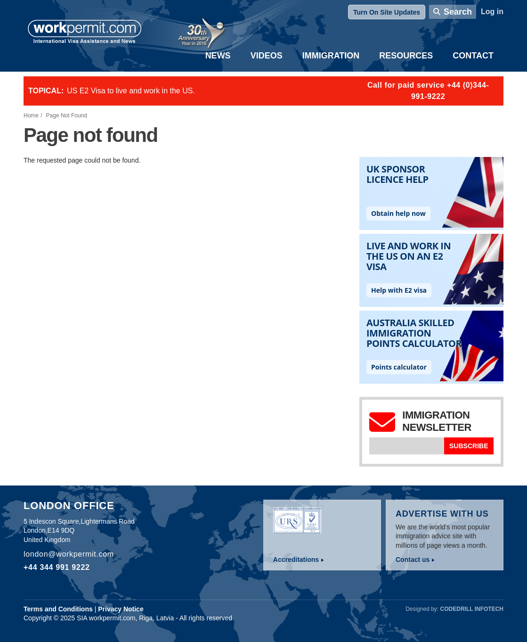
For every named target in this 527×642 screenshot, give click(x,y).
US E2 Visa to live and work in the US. (131, 91)
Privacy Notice (121, 609)
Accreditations (296, 559)
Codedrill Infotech (471, 609)
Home (31, 115)
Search (458, 11)
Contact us (413, 559)
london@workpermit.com (69, 554)
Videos (267, 55)
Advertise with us (442, 514)
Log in (492, 12)
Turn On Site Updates (386, 12)
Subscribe (468, 446)
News (218, 55)
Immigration (331, 55)
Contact (473, 55)
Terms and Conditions (58, 609)
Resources (406, 55)
